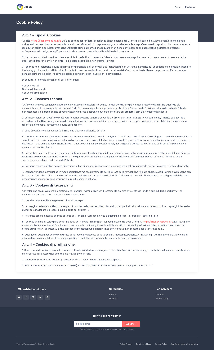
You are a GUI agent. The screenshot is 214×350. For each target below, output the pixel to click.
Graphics (113, 298)
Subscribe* (131, 324)
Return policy (162, 298)
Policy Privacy (126, 344)
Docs (177, 7)
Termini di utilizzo (143, 344)
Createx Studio (49, 344)
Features (190, 7)
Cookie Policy (161, 344)
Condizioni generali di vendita (184, 344)
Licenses (160, 294)
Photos (112, 294)
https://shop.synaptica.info (46, 40)
